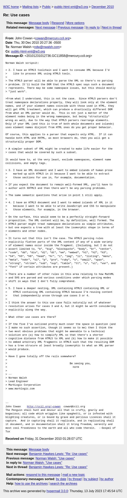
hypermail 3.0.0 (57, 491)
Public (46, 6)
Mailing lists (30, 6)
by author (106, 479)
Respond (58, 23)
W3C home (11, 6)
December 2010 (103, 6)
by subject (91, 479)
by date (61, 479)
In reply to (93, 27)
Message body (39, 23)
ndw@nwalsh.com (47, 47)
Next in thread (112, 27)
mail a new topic (74, 474)
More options (75, 23)
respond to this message (43, 474)
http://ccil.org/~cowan (44, 406)
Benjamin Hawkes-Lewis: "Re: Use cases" (58, 453)
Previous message (71, 27)
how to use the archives (31, 483)
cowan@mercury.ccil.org (52, 38)
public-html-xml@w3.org (71, 6)
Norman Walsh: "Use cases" (55, 458)
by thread (75, 479)
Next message (45, 27)
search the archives (63, 483)
